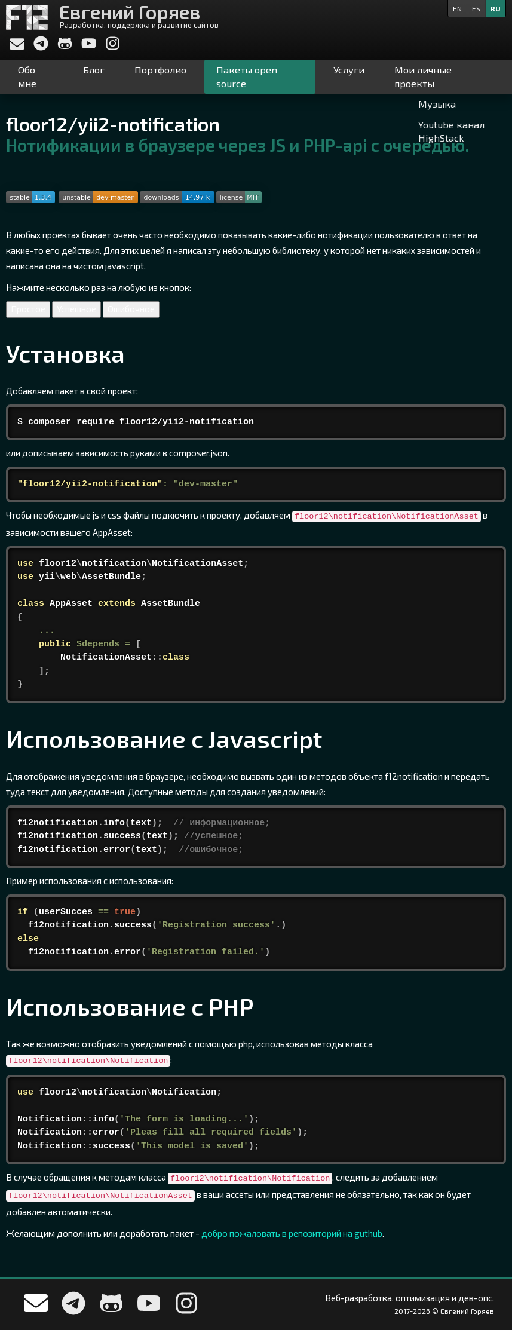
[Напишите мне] (17, 45)
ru (495, 8)
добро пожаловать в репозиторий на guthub (291, 1233)
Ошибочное (131, 309)
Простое (28, 309)
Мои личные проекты (423, 76)
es (476, 8)
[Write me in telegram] (42, 47)
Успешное (76, 309)
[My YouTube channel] (90, 47)
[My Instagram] (113, 47)
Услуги (348, 69)
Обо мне (27, 76)
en (457, 8)
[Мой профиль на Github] (66, 47)
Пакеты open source (246, 76)
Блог (94, 69)
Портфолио (160, 69)
